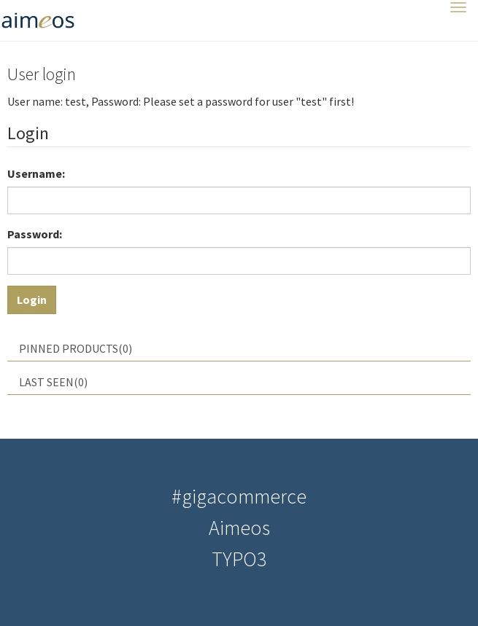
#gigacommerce (239, 496)
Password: (34, 234)
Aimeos (239, 528)
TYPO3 (239, 559)
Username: (36, 173)
